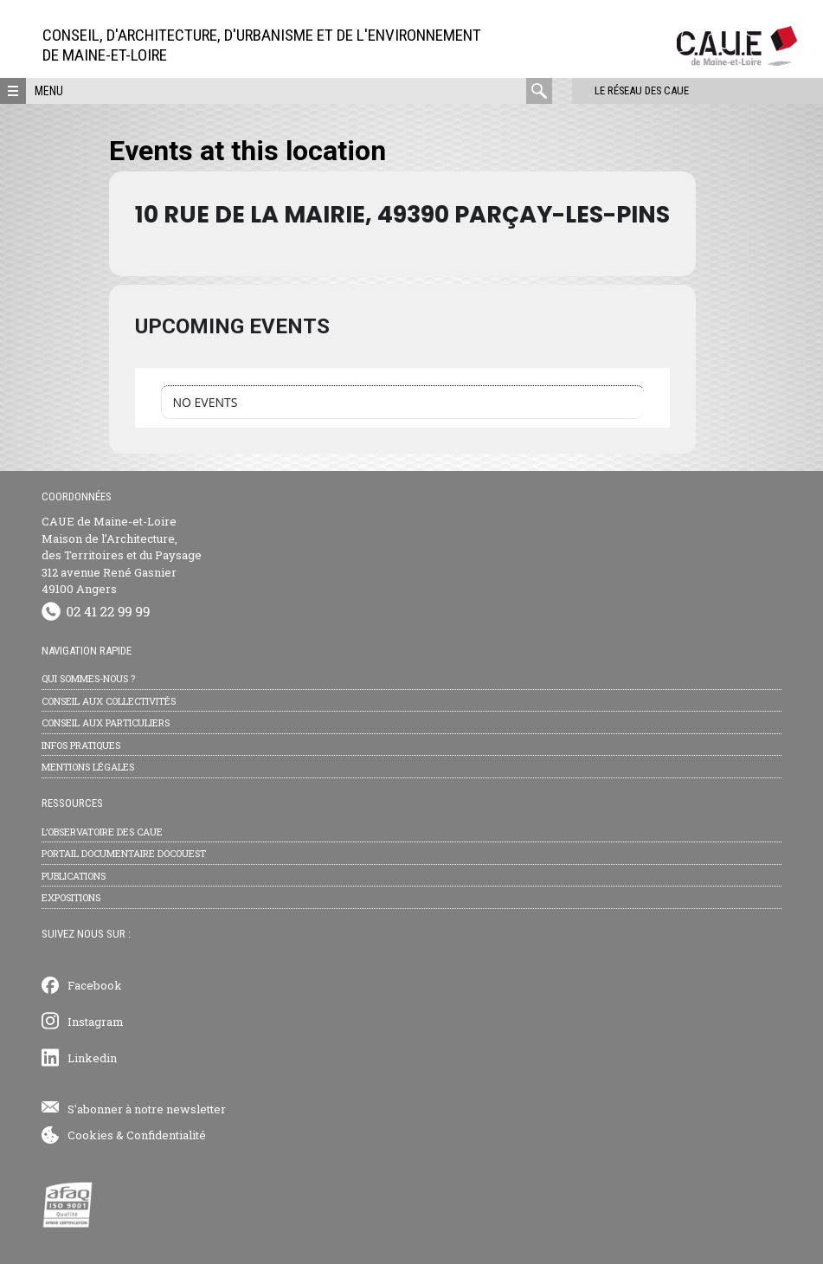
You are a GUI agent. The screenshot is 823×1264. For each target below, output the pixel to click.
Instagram (96, 1021)
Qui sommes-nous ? (88, 678)
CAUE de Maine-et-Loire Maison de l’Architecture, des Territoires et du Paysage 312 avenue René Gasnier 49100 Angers (122, 555)
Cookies (90, 1135)
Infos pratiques (81, 744)
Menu (49, 91)
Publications (74, 875)
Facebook (95, 985)
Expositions (71, 897)
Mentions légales (88, 766)
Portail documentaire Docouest (124, 853)
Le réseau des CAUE (626, 90)
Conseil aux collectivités (109, 700)
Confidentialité (166, 1135)
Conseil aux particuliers (106, 722)
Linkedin (92, 1058)
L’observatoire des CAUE (102, 831)
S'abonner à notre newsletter (147, 1109)
